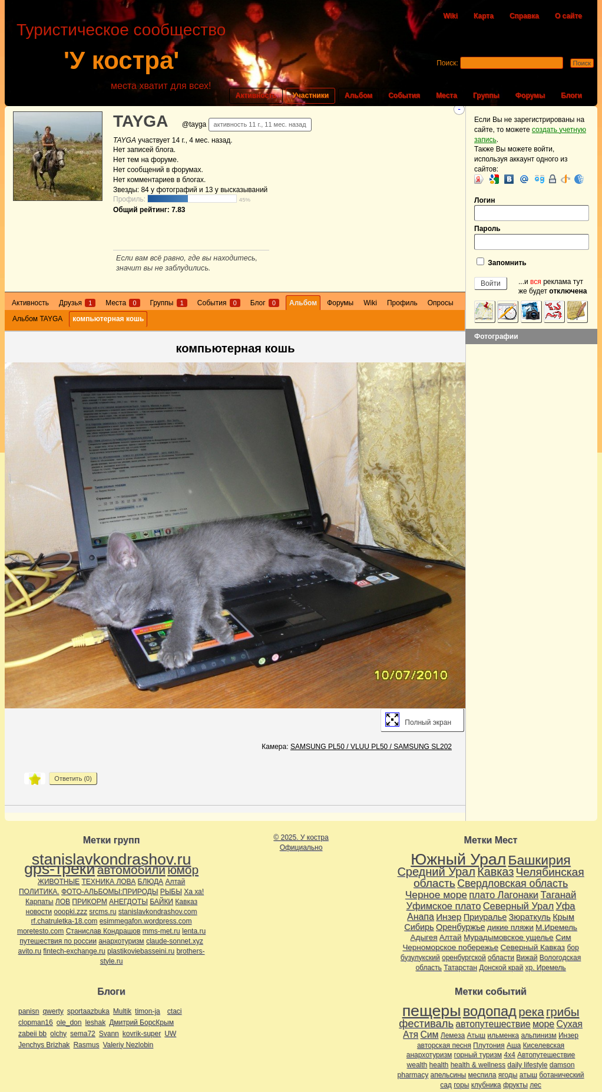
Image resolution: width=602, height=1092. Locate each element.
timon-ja (147, 1011)
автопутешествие (492, 1024)
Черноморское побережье (450, 947)
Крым (563, 917)
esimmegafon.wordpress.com (146, 921)
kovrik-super (142, 1034)
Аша (514, 1045)
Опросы (441, 303)
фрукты (515, 1085)
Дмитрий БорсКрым (141, 1022)
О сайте (568, 16)
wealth (417, 1065)
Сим (563, 937)
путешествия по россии (58, 941)
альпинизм (538, 1035)
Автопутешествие (546, 1055)
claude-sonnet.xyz (174, 941)
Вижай (526, 958)
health (439, 1065)
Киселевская (544, 1045)
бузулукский (420, 958)
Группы (486, 95)
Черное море (436, 894)
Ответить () (73, 778)
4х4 (509, 1055)
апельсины (449, 1075)
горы (461, 1085)
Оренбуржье (460, 927)
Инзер (448, 917)
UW (170, 1034)
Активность (256, 95)
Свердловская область (512, 883)
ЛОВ (62, 902)
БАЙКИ (161, 902)
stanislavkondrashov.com (157, 912)
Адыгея (424, 937)
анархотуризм (121, 941)
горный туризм (478, 1055)
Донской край (501, 968)
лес (535, 1085)
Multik (122, 1011)
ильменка (503, 1035)
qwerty (52, 1011)
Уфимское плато (443, 905)
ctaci (174, 1011)
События (404, 95)
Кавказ (186, 902)
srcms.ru (102, 912)
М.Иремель (556, 927)
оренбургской (464, 958)
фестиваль (426, 1023)
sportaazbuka (88, 1011)
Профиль (402, 303)
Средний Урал (436, 871)
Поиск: (447, 63)
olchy (58, 1034)
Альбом (358, 95)
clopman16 (35, 1022)
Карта (484, 16)
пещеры (431, 1011)
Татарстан (460, 968)
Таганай (558, 894)
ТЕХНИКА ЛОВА (108, 881)
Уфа (565, 905)
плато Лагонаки (503, 894)
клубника (486, 1085)
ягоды (508, 1075)
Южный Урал (458, 859)
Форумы (530, 95)
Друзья (77, 303)
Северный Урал (518, 905)
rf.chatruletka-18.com (64, 921)
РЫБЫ (171, 892)
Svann (109, 1034)
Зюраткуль (530, 917)
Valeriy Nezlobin (127, 1045)
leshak (95, 1022)
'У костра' (121, 60)
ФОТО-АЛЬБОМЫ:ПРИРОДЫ (109, 892)
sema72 (82, 1034)
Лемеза (453, 1035)
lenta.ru (194, 931)
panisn (28, 1011)
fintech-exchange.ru (74, 951)
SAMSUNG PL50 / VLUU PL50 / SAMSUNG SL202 (371, 747)
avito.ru (29, 951)
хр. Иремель (545, 968)
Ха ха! (194, 892)
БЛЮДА (150, 881)
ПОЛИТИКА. (39, 892)
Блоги (571, 95)
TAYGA (140, 121)
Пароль (531, 237)
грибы (562, 1011)
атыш (528, 1075)
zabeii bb (32, 1034)
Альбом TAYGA (37, 319)
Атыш (476, 1035)
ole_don (69, 1022)
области (501, 958)
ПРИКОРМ (89, 902)
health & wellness (478, 1065)
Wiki (450, 16)
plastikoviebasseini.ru (140, 951)
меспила (482, 1075)
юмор (183, 869)
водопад (490, 1011)
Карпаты (39, 902)
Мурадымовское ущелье (509, 937)
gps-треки (59, 868)
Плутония (489, 1045)
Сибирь (419, 927)
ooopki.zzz (70, 912)
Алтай (175, 881)
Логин (531, 209)
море (543, 1024)
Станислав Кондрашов (103, 931)
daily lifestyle (527, 1065)
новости (39, 912)
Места (446, 95)
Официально (301, 847)
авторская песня (444, 1045)
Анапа (420, 917)
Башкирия (539, 859)
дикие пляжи (510, 927)
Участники (310, 95)
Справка (524, 16)
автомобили (131, 869)
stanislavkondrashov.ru (111, 859)
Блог (264, 303)
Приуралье (485, 917)
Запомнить (502, 262)
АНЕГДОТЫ (128, 902)
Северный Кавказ (532, 947)
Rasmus (86, 1045)
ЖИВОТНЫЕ (59, 881)
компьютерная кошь (108, 319)
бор (572, 947)
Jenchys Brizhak (44, 1045)
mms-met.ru (161, 931)
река (531, 1011)
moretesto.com (40, 931)
